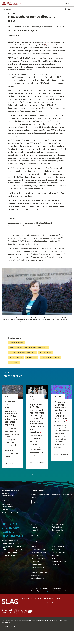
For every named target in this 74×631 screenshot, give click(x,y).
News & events (58, 546)
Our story (34, 527)
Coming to (8, 504)
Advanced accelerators (38, 552)
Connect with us (36, 542)
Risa (14, 42)
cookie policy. (6, 622)
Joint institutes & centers (39, 578)
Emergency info (49, 598)
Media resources (57, 555)
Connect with (8, 506)
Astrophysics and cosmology (50, 357)
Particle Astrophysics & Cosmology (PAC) (22, 352)
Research (35, 546)
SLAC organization (45, 352)
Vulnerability (39, 591)
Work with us (58, 524)
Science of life (35, 561)
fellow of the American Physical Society (25, 111)
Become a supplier (57, 530)
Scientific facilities (37, 575)
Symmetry (59, 552)
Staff (35, 588)
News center (7, 9)
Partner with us (57, 527)
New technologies (37, 555)
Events (54, 558)
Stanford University (16, 357)
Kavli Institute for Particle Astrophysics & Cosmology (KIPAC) (28, 347)
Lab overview (35, 533)
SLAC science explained (38, 567)
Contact (6, 509)
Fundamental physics (16, 342)
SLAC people (14, 362)
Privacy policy (46, 588)
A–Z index (52, 591)
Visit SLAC (34, 536)
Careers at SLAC (57, 536)
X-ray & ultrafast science (39, 549)
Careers (58, 598)
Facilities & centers (39, 572)
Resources (34, 539)
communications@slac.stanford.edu (38, 226)
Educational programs (59, 561)
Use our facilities (57, 533)
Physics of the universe (38, 558)
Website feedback (62, 591)
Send (72, 9)
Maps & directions (36, 598)
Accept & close (8, 626)
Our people (35, 530)
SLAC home (25, 598)
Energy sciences (36, 564)
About (34, 524)
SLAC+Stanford (32, 357)
